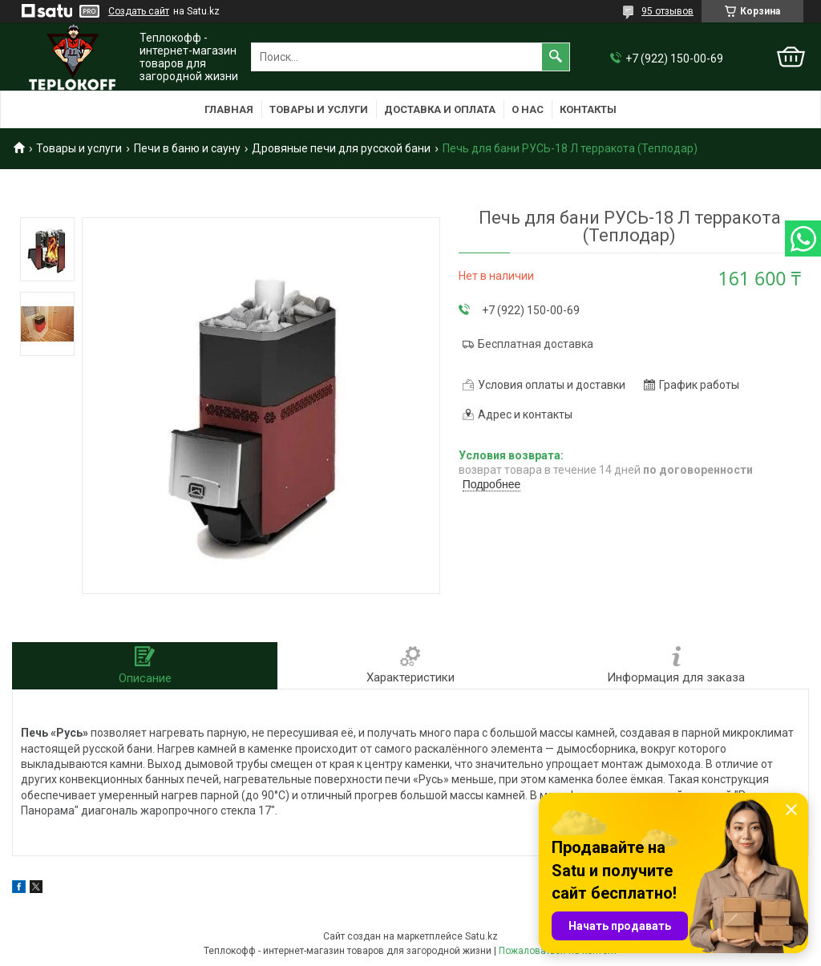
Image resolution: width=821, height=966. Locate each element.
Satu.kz (481, 936)
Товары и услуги (318, 109)
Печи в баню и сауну (187, 148)
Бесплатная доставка (535, 343)
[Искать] (555, 57)
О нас (528, 109)
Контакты (588, 109)
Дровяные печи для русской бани (341, 148)
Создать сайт (138, 11)
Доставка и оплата (439, 109)
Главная (228, 109)
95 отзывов (667, 11)
